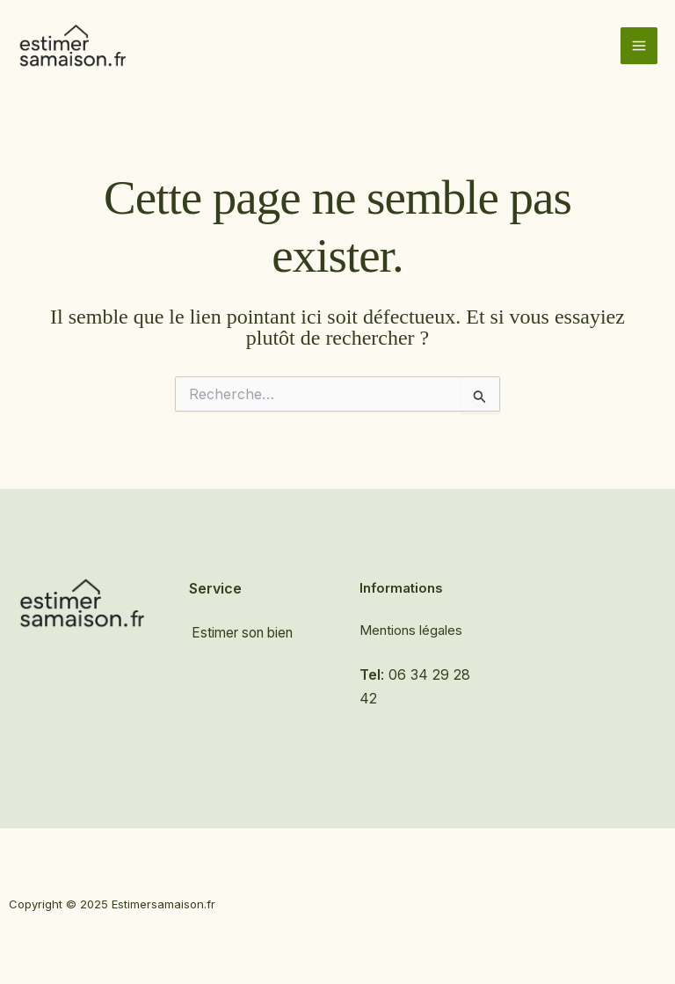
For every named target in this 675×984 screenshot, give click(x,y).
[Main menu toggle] (639, 45)
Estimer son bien (244, 633)
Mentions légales (410, 630)
